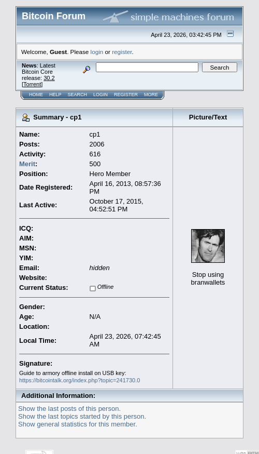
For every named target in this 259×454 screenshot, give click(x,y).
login (97, 51)
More (151, 94)
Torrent (32, 84)
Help (55, 94)
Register (126, 94)
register (122, 51)
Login (100, 94)
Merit (27, 164)
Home (36, 94)
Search (78, 94)
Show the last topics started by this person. (82, 416)
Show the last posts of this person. (69, 408)
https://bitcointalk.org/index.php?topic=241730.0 (79, 380)
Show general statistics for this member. (77, 424)
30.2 (49, 78)
